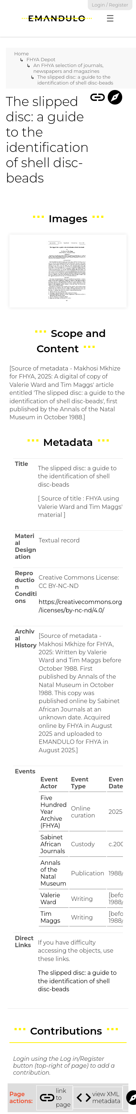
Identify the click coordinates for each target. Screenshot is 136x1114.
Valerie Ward (50, 899)
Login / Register (110, 5)
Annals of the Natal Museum (53, 873)
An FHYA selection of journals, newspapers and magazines (68, 68)
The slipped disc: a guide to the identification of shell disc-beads (75, 80)
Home (21, 53)
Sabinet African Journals (53, 844)
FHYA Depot (40, 59)
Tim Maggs (50, 917)
